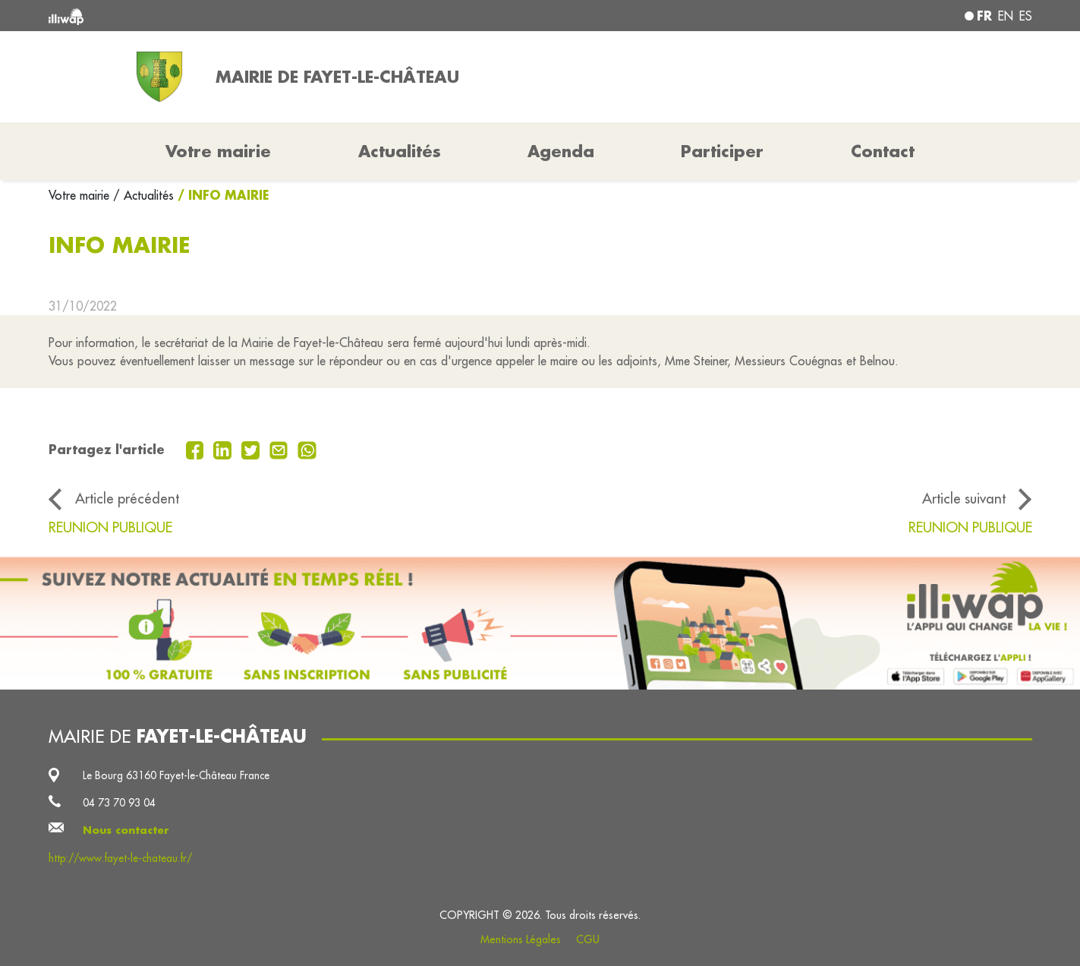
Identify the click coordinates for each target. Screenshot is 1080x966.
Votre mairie (81, 195)
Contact (883, 151)
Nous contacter (126, 830)
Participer (722, 151)
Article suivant (964, 498)
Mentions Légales (520, 939)
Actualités (399, 151)
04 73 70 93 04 (119, 803)
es (1025, 16)
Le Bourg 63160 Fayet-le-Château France (176, 775)
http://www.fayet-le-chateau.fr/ (120, 858)
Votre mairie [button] (218, 151)
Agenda (560, 151)
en (1005, 16)
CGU (588, 939)
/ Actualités (143, 195)
